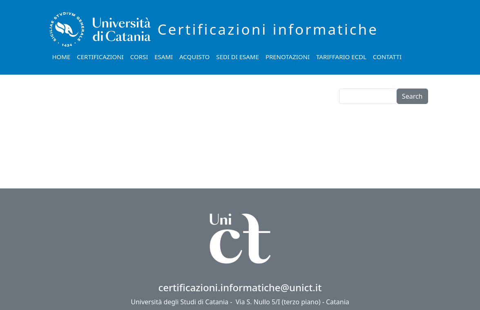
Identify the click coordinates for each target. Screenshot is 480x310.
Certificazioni (100, 57)
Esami (163, 57)
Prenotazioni (288, 57)
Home (61, 57)
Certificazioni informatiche (268, 29)
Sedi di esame (237, 57)
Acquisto (194, 57)
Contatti (387, 57)
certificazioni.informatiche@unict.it (240, 287)
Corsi (139, 57)
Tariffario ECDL (341, 57)
